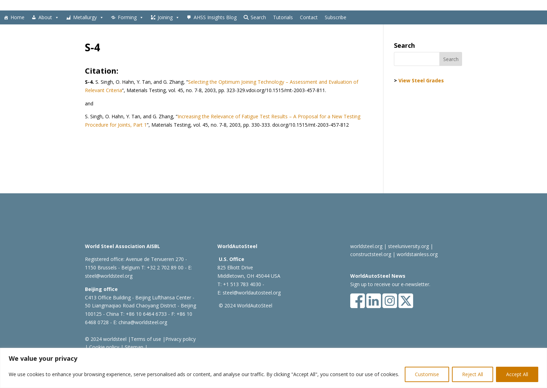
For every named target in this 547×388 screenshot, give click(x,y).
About (48, 17)
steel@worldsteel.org (108, 276)
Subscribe (335, 17)
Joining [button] (169, 17)
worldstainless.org (417, 254)
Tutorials (283, 17)
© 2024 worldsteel (106, 339)
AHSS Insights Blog (215, 17)
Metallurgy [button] (88, 17)
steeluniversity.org (408, 246)
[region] (273, 368)
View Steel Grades (421, 80)
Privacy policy (180, 339)
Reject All (472, 374)
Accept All (517, 374)
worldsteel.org (366, 246)
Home (17, 17)
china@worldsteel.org (142, 322)
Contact (309, 17)
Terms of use (146, 339)
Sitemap (133, 347)
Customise (427, 374)
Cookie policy (103, 347)
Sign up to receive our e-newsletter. (390, 284)
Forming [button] (131, 17)
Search (258, 17)
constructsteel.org (370, 254)
